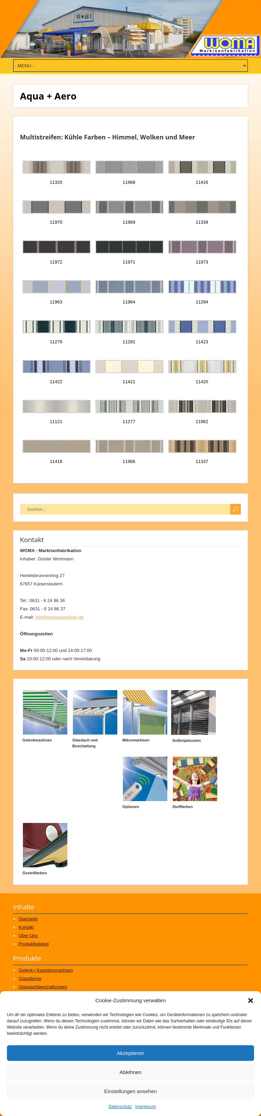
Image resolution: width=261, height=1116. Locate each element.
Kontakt (26, 927)
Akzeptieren (130, 1053)
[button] (250, 1000)
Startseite (28, 918)
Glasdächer (30, 978)
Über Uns (28, 935)
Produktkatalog (34, 943)
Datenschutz (120, 1106)
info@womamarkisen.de (59, 617)
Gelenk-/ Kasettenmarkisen (46, 970)
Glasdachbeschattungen (43, 986)
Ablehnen (130, 1072)
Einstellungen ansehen (130, 1091)
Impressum (145, 1106)
